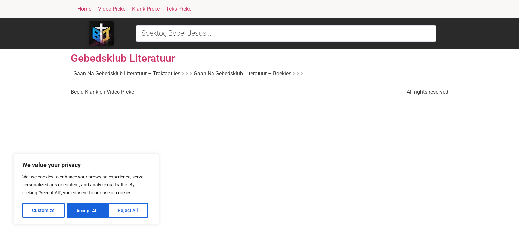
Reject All (87, 210)
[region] (86, 190)
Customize (43, 210)
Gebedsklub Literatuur (123, 58)
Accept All (129, 210)
